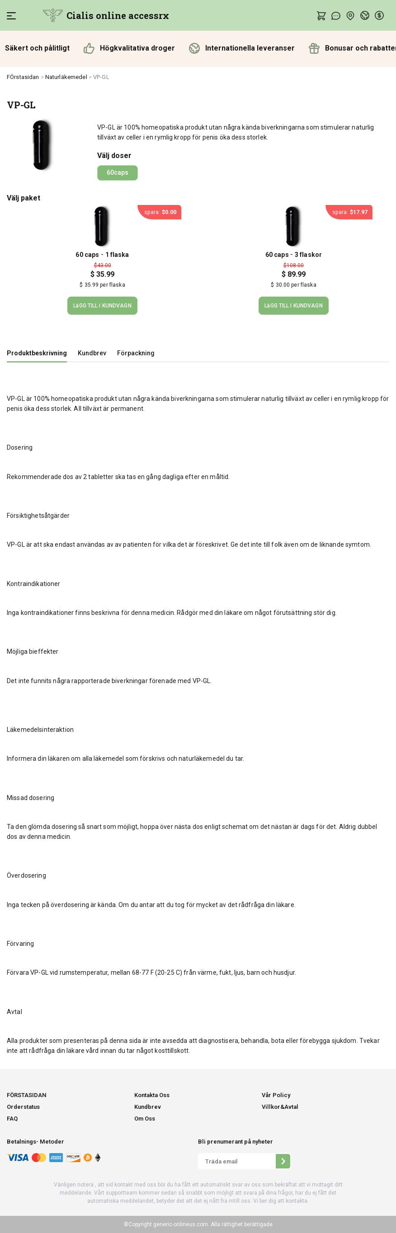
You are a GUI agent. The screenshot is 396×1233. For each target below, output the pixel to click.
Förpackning (136, 353)
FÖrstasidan (23, 77)
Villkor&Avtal (280, 1106)
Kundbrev (92, 353)
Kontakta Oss (152, 1095)
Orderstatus (23, 1106)
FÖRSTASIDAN (27, 1095)
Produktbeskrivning (37, 353)
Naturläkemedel (66, 77)
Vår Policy (276, 1095)
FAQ (12, 1118)
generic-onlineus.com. (180, 1224)
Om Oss (144, 1118)
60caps (117, 172)
